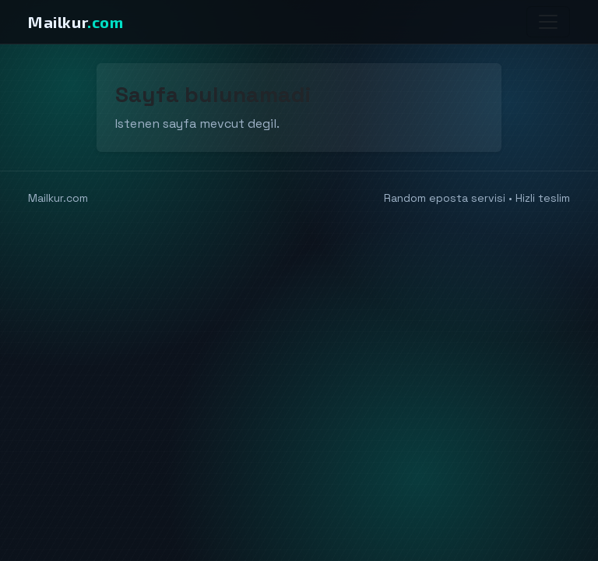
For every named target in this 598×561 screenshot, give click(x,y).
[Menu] (548, 21)
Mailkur (76, 21)
